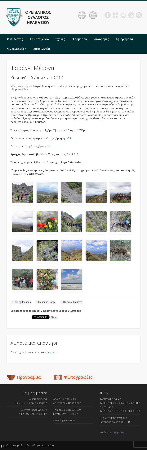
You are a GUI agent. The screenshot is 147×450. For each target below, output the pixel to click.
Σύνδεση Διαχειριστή (112, 432)
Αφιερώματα (124, 39)
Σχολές (60, 39)
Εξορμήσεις (80, 39)
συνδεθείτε (51, 352)
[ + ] (3, 446)
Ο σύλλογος (15, 39)
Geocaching (115, 15)
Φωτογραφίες (16, 49)
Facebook (108, 15)
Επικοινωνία (41, 49)
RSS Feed (131, 15)
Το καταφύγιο (39, 39)
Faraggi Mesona (22, 302)
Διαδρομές (101, 39)
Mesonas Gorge (47, 302)
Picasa (123, 15)
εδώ (69, 138)
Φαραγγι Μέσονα (72, 302)
